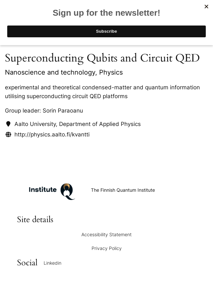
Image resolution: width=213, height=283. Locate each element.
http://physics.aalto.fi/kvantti (52, 134)
